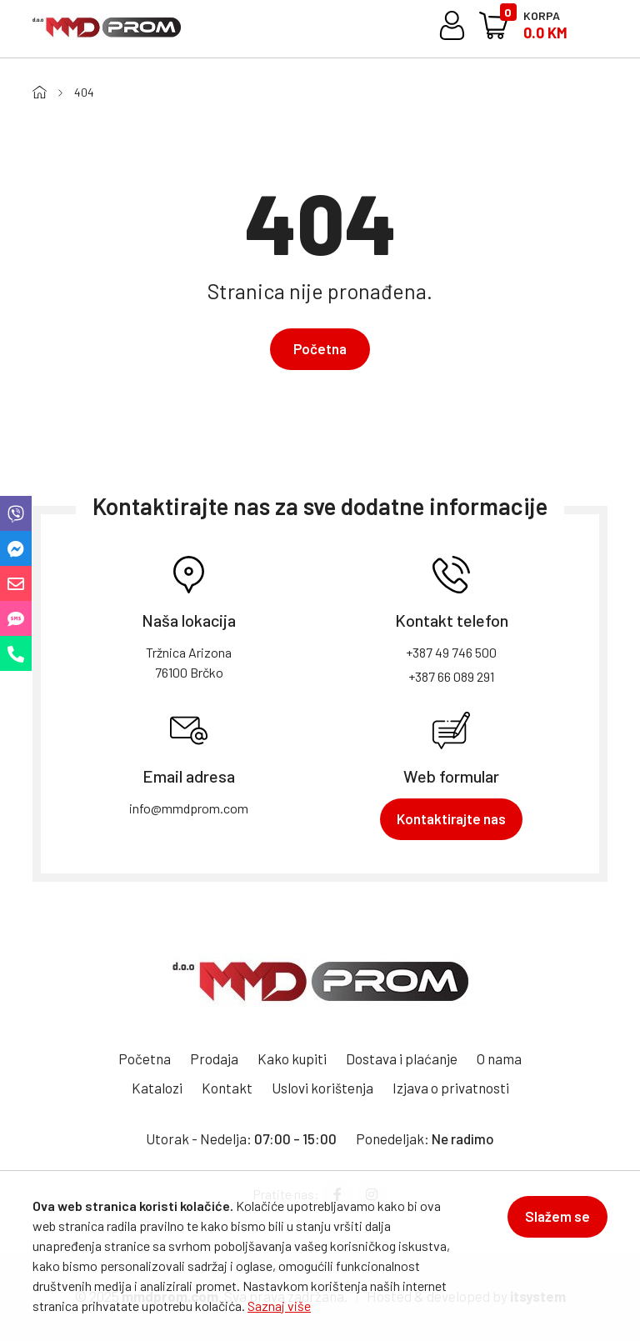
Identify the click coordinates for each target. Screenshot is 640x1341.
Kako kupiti (292, 1058)
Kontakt (227, 1087)
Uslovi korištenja (322, 1087)
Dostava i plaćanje (402, 1058)
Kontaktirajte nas (451, 818)
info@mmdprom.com (188, 808)
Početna (320, 348)
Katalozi (157, 1087)
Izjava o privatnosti (450, 1087)
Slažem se (557, 1216)
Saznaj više (279, 1305)
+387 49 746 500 (451, 652)
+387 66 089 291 (451, 676)
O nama (499, 1058)
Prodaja (214, 1058)
